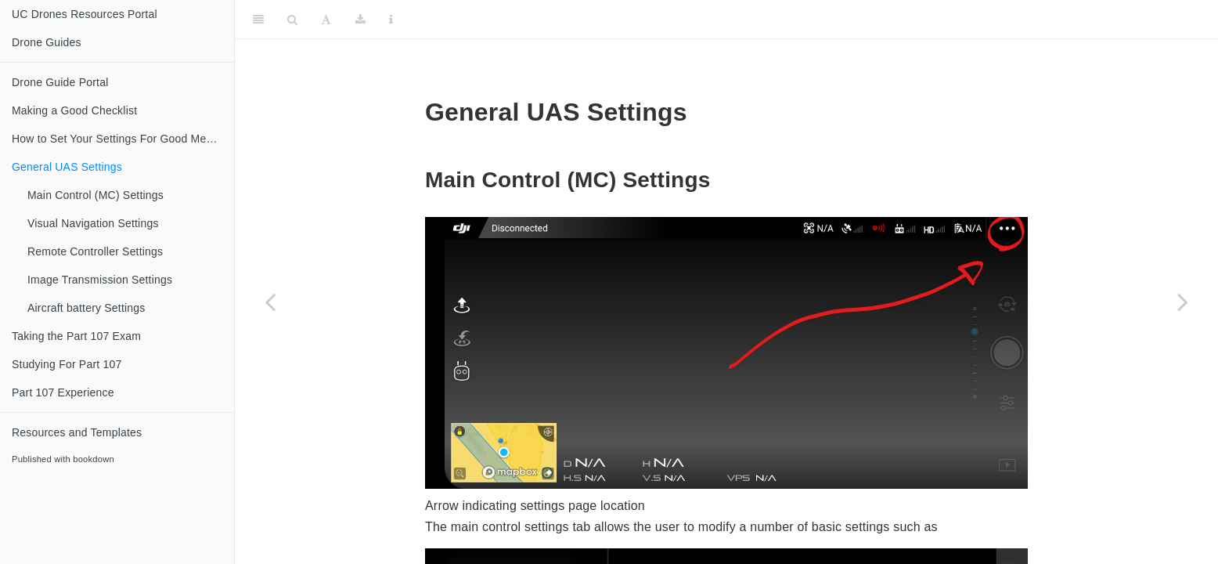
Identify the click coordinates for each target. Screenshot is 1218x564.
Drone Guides (46, 42)
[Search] (292, 19)
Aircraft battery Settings (86, 308)
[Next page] (1183, 301)
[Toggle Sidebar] (258, 19)
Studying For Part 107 (66, 364)
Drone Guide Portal (60, 82)
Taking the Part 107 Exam (76, 336)
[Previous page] (270, 301)
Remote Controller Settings (95, 251)
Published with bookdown (63, 459)
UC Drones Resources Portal (84, 14)
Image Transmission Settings (99, 279)
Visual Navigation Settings (93, 223)
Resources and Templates (77, 432)
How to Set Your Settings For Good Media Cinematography (123, 138)
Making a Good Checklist (74, 110)
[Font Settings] (326, 19)
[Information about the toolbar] (391, 19)
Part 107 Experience (63, 392)
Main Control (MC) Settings (95, 195)
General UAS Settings (67, 167)
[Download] (360, 19)
